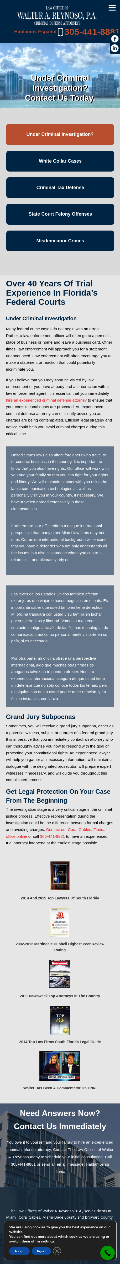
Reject (41, 1251)
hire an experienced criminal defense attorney (46, 400)
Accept (19, 1251)
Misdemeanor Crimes (60, 240)
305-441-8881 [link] (92, 32)
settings (47, 1241)
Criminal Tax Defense (60, 187)
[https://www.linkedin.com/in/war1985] (115, 48)
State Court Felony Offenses (60, 214)
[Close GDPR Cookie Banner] (57, 1251)
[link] (107, 1253)
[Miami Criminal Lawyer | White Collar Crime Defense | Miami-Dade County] (57, 22)
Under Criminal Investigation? (59, 134)
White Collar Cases (60, 161)
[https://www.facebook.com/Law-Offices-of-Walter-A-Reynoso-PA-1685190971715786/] (115, 39)
